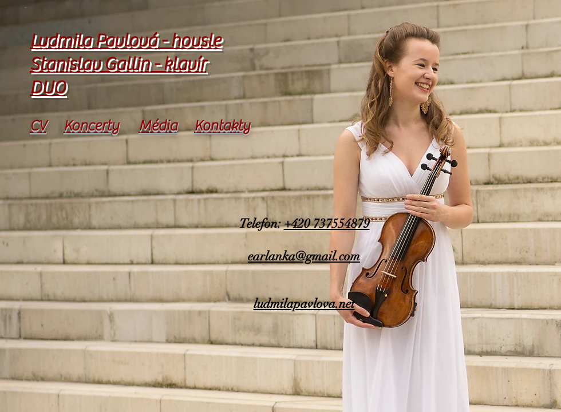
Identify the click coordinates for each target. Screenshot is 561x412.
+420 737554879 (327, 223)
